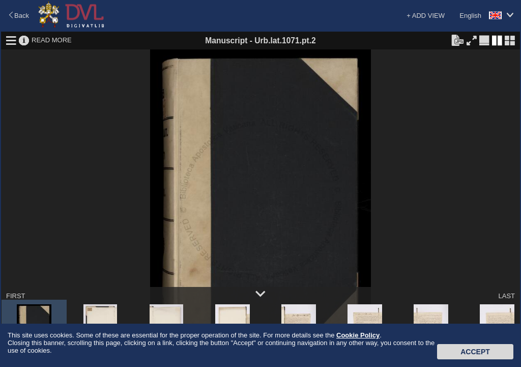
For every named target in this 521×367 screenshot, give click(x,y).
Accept (475, 352)
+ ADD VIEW (426, 15)
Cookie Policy (358, 335)
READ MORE (52, 40)
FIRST (15, 296)
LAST (506, 296)
